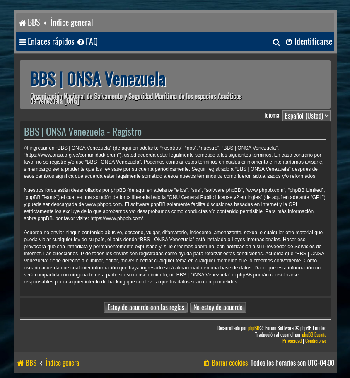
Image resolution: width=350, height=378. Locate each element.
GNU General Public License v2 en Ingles (214, 197)
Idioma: (272, 115)
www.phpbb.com (103, 204)
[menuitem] (87, 41)
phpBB (253, 328)
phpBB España (314, 335)
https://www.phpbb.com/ (116, 218)
